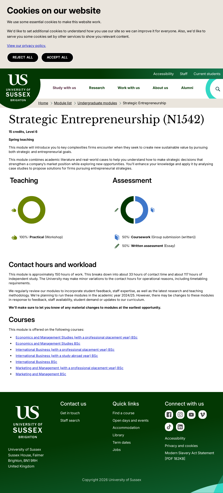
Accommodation (126, 427)
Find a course (123, 413)
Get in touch (70, 413)
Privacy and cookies (181, 445)
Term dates (122, 442)
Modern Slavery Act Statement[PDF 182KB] (189, 456)
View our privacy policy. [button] (26, 45)
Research (97, 88)
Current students (207, 74)
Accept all (57, 57)
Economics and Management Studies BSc (48, 343)
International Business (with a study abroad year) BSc (57, 356)
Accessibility (163, 74)
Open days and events (131, 420)
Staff (184, 74)
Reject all (23, 57)
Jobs (117, 449)
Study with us (64, 88)
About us (160, 88)
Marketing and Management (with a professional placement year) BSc (69, 368)
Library (118, 435)
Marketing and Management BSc (41, 374)
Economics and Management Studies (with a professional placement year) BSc (77, 337)
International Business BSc (36, 362)
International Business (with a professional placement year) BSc (65, 349)
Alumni (187, 88)
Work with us (129, 88)
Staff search (70, 420)
